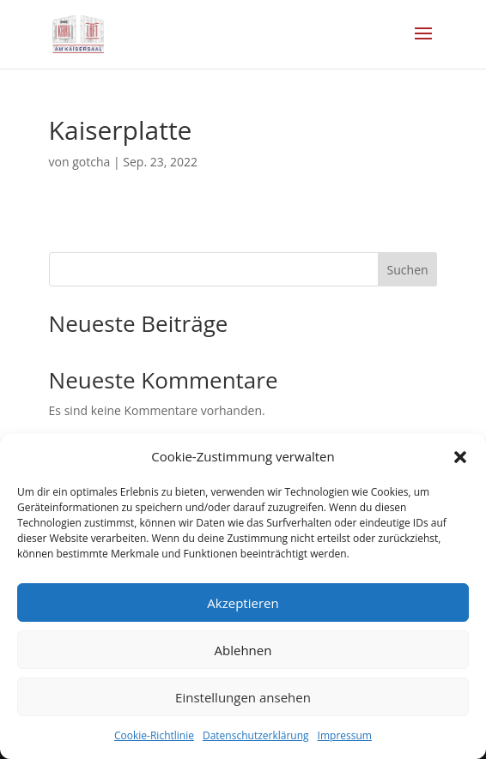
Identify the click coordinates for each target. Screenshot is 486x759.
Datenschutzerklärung (256, 735)
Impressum (345, 735)
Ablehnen (243, 650)
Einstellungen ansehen (243, 697)
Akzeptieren (242, 602)
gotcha (91, 162)
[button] (460, 457)
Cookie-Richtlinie (154, 735)
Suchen (407, 270)
